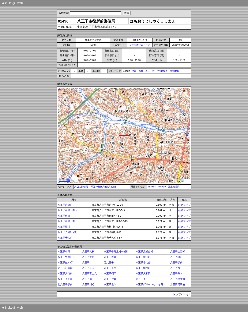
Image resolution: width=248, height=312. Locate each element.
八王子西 (175, 268)
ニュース (149, 71)
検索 (134, 71)
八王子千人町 (65, 237)
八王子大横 (88, 251)
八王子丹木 (176, 273)
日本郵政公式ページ (140, 45)
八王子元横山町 (144, 251)
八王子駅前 (176, 262)
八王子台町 (64, 215)
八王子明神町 (143, 268)
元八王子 (109, 262)
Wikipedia (162, 71)
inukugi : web (12, 3)
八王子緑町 (176, 257)
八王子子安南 (65, 279)
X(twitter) (174, 71)
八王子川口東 (65, 273)
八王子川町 (88, 284)
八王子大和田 (143, 273)
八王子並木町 (65, 262)
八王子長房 (110, 268)
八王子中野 (64, 251)
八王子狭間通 (177, 279)
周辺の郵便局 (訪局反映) (103, 186)
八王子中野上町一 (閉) (116, 251)
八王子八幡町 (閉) (67, 232)
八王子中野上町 (66, 221)
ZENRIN (152, 186)
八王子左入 (110, 284)
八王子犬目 (88, 257)
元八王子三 (142, 279)
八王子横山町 (143, 257)
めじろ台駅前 (65, 268)
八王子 (85, 262)
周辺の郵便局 (81, 186)
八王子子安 (88, 268)
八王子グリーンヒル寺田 (149, 284)
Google (162, 186)
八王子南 (87, 279)
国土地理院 (173, 186)
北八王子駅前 (65, 284)
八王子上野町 (177, 251)
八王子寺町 (110, 257)
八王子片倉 (110, 279)
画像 (140, 71)
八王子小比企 (143, 262)
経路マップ (184, 204)
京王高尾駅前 (177, 284)
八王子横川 (64, 226)
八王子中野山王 (66, 257)
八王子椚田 (110, 273)
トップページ (181, 294)
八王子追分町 (65, 204)
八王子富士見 (89, 273)
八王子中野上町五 (67, 210)
